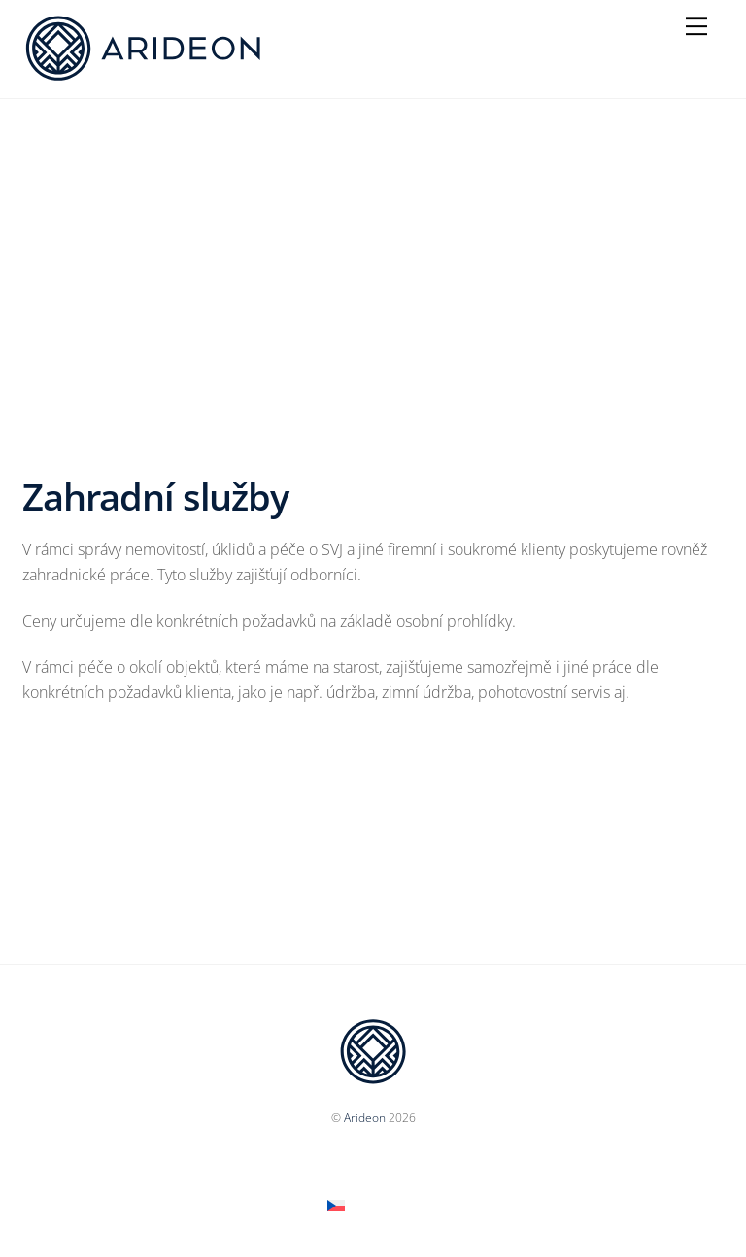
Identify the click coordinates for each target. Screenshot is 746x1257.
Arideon (365, 1117)
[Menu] (696, 26)
